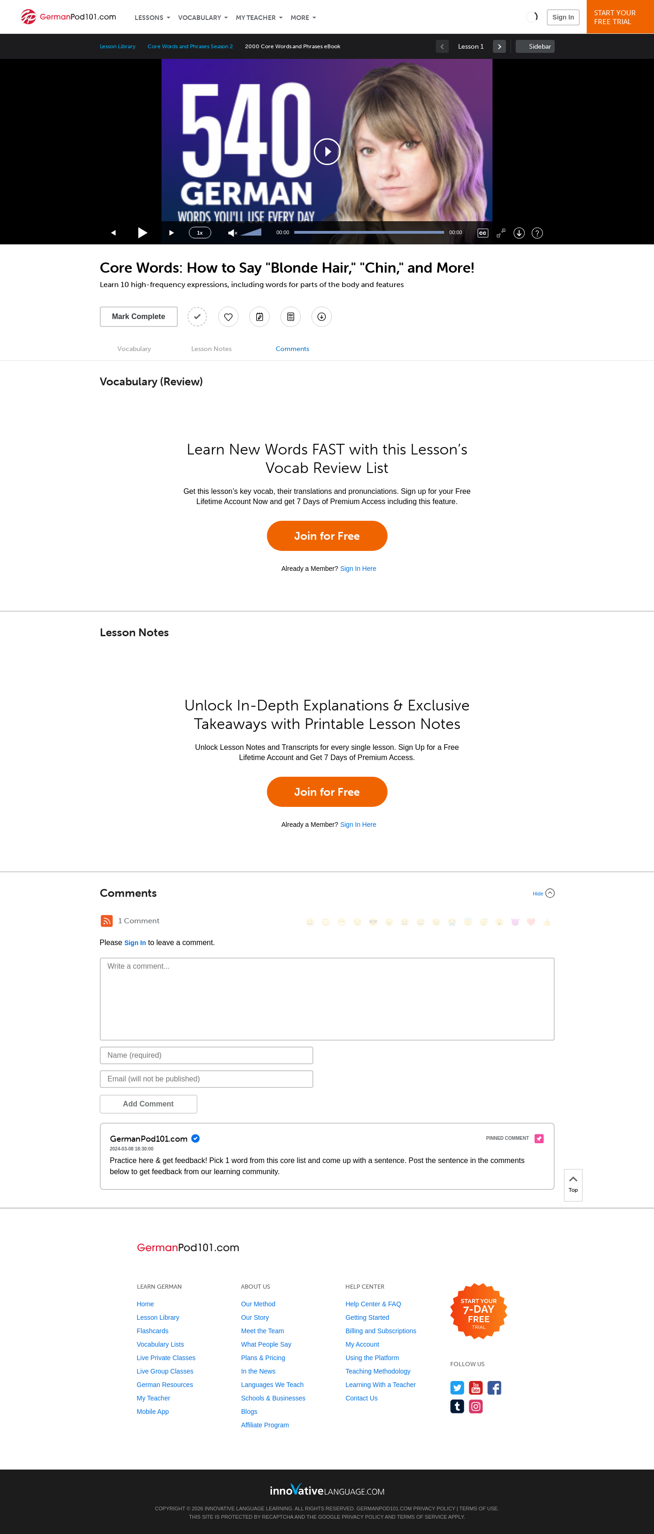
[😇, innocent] (468, 922)
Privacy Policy (434, 1508)
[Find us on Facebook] (494, 1388)
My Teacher (256, 18)
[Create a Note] (259, 317)
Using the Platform (372, 1357)
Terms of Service (422, 1517)
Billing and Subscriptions (380, 1331)
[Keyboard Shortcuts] (537, 233)
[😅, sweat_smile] (420, 922)
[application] (327, 151)
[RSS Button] (107, 921)
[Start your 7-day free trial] (478, 1311)
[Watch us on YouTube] (476, 1388)
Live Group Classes (165, 1371)
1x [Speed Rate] (199, 233)
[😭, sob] (452, 922)
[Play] (143, 233)
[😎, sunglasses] (373, 922)
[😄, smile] (310, 922)
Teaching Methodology (377, 1371)
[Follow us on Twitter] (457, 1388)
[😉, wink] (436, 922)
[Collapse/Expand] (327, 893)
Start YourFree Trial (621, 17)
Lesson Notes (211, 349)
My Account (362, 1344)
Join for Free (327, 536)
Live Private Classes (166, 1357)
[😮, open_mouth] (499, 922)
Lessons (149, 18)
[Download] (519, 233)
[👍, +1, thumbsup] (547, 922)
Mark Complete (138, 316)
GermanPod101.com (384, 1508)
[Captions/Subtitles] (483, 233)
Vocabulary (199, 18)
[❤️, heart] (531, 922)
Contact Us (361, 1398)
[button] (531, 16)
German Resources (165, 1384)
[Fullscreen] (501, 233)
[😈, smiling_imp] (515, 922)
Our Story (255, 1317)
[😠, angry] (389, 922)
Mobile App (153, 1411)
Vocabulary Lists (160, 1344)
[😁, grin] (342, 922)
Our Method (258, 1304)
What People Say (266, 1344)
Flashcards (152, 1331)
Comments (292, 349)
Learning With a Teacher (380, 1384)
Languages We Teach (272, 1384)
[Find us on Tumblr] (457, 1406)
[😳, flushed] (326, 922)
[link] (499, 46)
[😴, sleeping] (484, 922)
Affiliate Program (265, 1425)
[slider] (252, 232)
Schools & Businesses (273, 1398)
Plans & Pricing (263, 1357)
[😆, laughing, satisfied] (405, 922)
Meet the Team (262, 1331)
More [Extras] (300, 18)
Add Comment (148, 1104)
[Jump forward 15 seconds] (172, 233)
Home (145, 1304)
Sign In (563, 17)
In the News (258, 1371)
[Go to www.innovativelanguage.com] (327, 1489)
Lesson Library (118, 46)
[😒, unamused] (357, 922)
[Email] (207, 1079)
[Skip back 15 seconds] (114, 233)
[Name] (207, 1055)
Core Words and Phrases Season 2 (190, 46)
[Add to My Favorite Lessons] (228, 317)
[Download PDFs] (290, 317)
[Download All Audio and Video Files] (321, 317)
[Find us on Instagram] (476, 1406)
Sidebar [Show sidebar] (540, 47)
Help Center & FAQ (373, 1304)
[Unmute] (233, 233)
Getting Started (367, 1317)
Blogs (249, 1411)
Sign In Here (358, 568)
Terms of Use (479, 1508)
